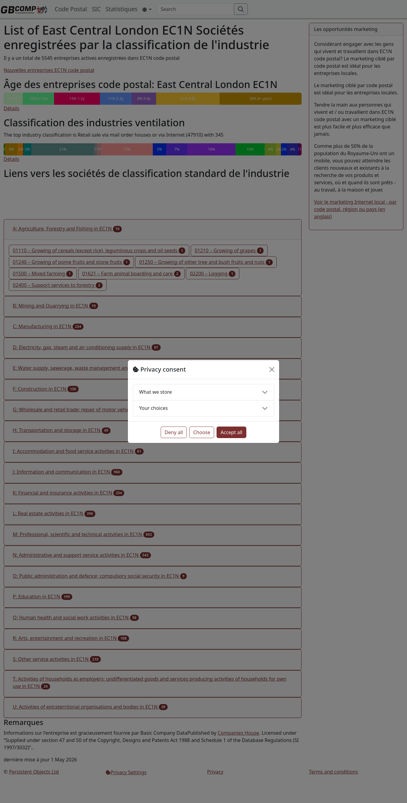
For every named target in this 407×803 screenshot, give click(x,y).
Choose (201, 432)
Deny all (174, 432)
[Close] (272, 369)
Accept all (231, 432)
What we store (155, 392)
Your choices (153, 408)
